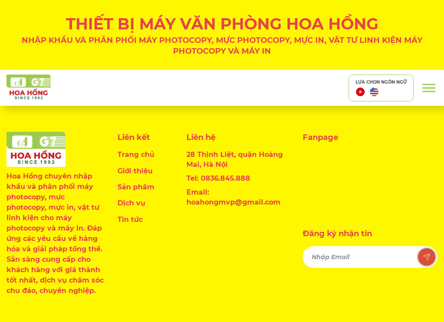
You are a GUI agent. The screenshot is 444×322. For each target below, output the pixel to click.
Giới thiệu (135, 171)
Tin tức (130, 219)
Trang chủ (136, 154)
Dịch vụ (131, 203)
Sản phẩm (136, 187)
